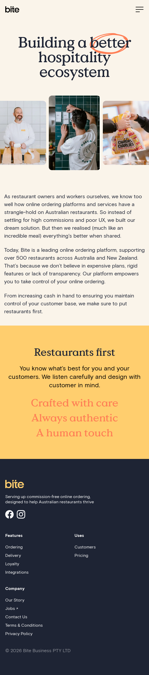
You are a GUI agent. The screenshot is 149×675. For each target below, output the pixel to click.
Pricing (81, 555)
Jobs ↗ (11, 608)
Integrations (17, 571)
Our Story (14, 599)
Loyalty (12, 563)
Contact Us (16, 616)
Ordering (14, 546)
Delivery (13, 555)
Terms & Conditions (24, 624)
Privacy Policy (19, 633)
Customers (85, 546)
